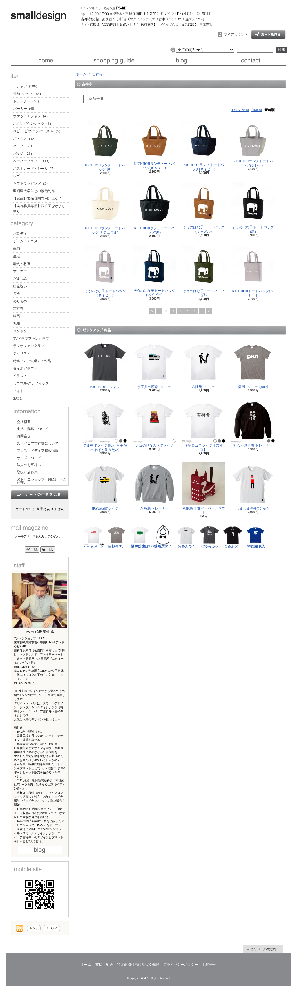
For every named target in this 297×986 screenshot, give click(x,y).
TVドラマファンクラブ (31, 339)
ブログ (182, 60)
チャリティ (21, 353)
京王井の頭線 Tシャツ (154, 364)
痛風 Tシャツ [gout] (253, 364)
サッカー (20, 271)
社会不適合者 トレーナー (253, 423)
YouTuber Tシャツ (93, 536)
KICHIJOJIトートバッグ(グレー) (253, 271)
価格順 (256, 110)
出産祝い (20, 286)
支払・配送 (104, 964)
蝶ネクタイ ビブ (163, 536)
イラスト (20, 376)
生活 (16, 256)
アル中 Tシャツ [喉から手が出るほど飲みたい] (105, 425)
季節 (16, 249)
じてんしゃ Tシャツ (209, 536)
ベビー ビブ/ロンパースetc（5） (37, 131)
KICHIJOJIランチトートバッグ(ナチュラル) (105, 208)
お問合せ (251, 60)
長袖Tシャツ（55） (28, 94)
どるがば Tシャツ (232, 536)
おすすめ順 (240, 110)
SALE (17, 398)
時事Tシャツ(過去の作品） (34, 361)
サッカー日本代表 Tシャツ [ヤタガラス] (256, 536)
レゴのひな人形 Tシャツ (154, 423)
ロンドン (20, 331)
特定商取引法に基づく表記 (138, 964)
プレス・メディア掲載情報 (38, 451)
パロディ (20, 234)
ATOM (52, 928)
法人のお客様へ (29, 465)
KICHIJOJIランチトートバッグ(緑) (105, 145)
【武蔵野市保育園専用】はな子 (37, 198)
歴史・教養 (21, 264)
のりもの (20, 301)
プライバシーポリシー (180, 964)
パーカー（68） (25, 108)
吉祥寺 (18, 308)
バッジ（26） (23, 153)
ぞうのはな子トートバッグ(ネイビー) (105, 271)
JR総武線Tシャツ (105, 486)
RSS (34, 928)
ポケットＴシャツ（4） (31, 116)
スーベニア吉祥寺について (38, 443)
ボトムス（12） (25, 139)
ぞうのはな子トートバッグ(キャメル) (203, 207)
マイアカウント (236, 34)
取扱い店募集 (27, 472)
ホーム (45, 60)
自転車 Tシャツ (116, 536)
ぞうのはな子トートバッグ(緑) (203, 271)
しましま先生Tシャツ (253, 486)
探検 (16, 294)
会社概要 (24, 422)
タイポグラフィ (25, 368)
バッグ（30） (23, 146)
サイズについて (29, 458)
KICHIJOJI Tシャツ (105, 364)
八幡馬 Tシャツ (203, 364)
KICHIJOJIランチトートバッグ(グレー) (253, 143)
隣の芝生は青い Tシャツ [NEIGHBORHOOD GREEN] (144, 536)
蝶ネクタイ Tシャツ (186, 536)
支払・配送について (113, 60)
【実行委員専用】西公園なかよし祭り (39, 208)
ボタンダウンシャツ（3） (33, 124)
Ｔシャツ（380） (26, 86)
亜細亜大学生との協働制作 (34, 191)
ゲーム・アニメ (25, 241)
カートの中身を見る (40, 494)
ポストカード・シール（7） (35, 169)
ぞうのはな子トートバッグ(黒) (253, 207)
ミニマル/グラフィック (31, 383)
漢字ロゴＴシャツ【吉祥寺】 (203, 425)
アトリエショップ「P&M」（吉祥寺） (41, 480)
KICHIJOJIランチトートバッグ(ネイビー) (203, 145)
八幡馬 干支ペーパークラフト (203, 488)
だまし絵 (20, 279)
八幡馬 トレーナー (154, 486)
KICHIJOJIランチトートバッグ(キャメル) (154, 144)
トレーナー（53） (27, 101)
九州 (16, 324)
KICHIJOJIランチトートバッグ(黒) (154, 208)
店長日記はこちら (40, 850)
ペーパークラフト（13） (32, 161)
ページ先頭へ (263, 949)
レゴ (16, 176)
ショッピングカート (268, 34)
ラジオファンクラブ (28, 346)
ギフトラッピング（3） (31, 183)
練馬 (16, 316)
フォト (18, 391)
